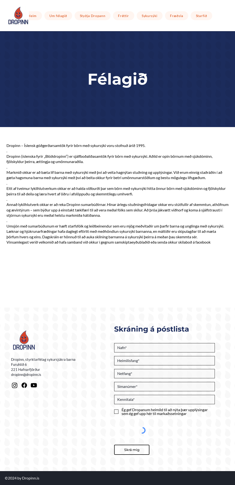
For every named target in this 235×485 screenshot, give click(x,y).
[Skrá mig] (131, 450)
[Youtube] (33, 385)
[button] (92, 15)
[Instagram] (14, 385)
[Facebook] (24, 385)
